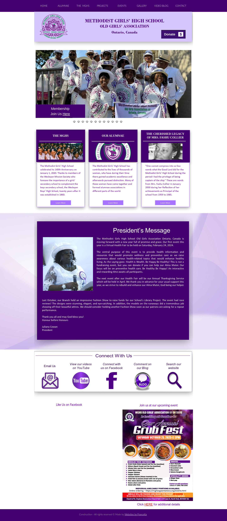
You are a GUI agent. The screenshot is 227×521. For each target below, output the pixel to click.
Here (66, 114)
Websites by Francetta (136, 514)
